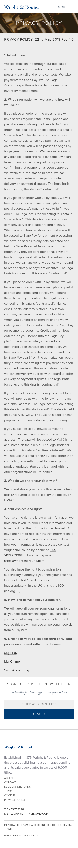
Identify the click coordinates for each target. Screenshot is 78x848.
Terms (8, 791)
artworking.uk (29, 835)
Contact (10, 782)
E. (26, 813)
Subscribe (39, 714)
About (8, 778)
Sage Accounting (16, 670)
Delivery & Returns (17, 786)
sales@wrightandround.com (24, 561)
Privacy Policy (14, 800)
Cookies (10, 795)
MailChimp (12, 661)
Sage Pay (10, 653)
